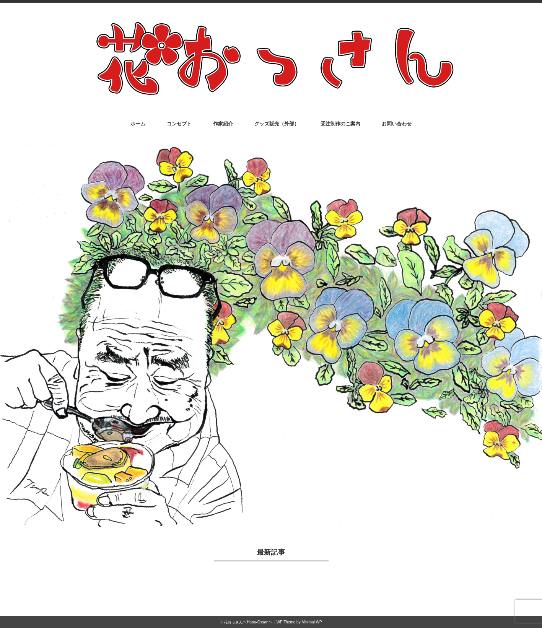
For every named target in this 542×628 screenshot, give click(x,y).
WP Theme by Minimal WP (299, 622)
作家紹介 (223, 124)
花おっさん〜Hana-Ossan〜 (248, 622)
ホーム (137, 124)
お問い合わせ (397, 124)
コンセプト (179, 124)
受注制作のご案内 (340, 124)
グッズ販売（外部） (276, 124)
